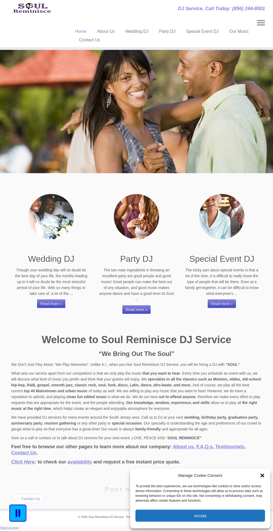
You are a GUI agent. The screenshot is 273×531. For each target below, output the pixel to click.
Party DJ (167, 31)
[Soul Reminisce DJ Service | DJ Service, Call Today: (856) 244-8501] (32, 12)
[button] (262, 475)
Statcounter (9, 528)
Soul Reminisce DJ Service (106, 516)
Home (80, 31)
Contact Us (89, 40)
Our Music (239, 31)
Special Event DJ (202, 31)
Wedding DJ (136, 31)
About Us (106, 31)
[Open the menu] (261, 23)
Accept (200, 515)
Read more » (51, 304)
